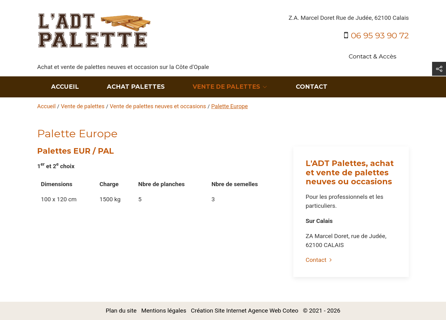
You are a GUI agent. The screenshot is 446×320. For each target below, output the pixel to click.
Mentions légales (163, 310)
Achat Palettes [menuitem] (136, 86)
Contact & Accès (372, 56)
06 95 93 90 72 (380, 35)
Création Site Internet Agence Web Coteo (244, 310)
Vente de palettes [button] (230, 86)
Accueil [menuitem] (65, 86)
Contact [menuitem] (311, 86)
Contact (319, 259)
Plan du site (121, 310)
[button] (439, 69)
